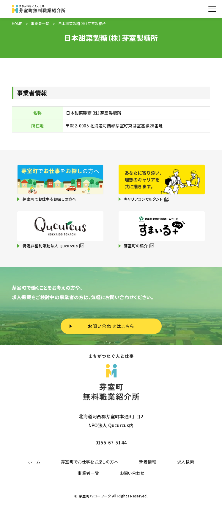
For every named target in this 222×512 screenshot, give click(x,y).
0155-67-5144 (111, 442)
